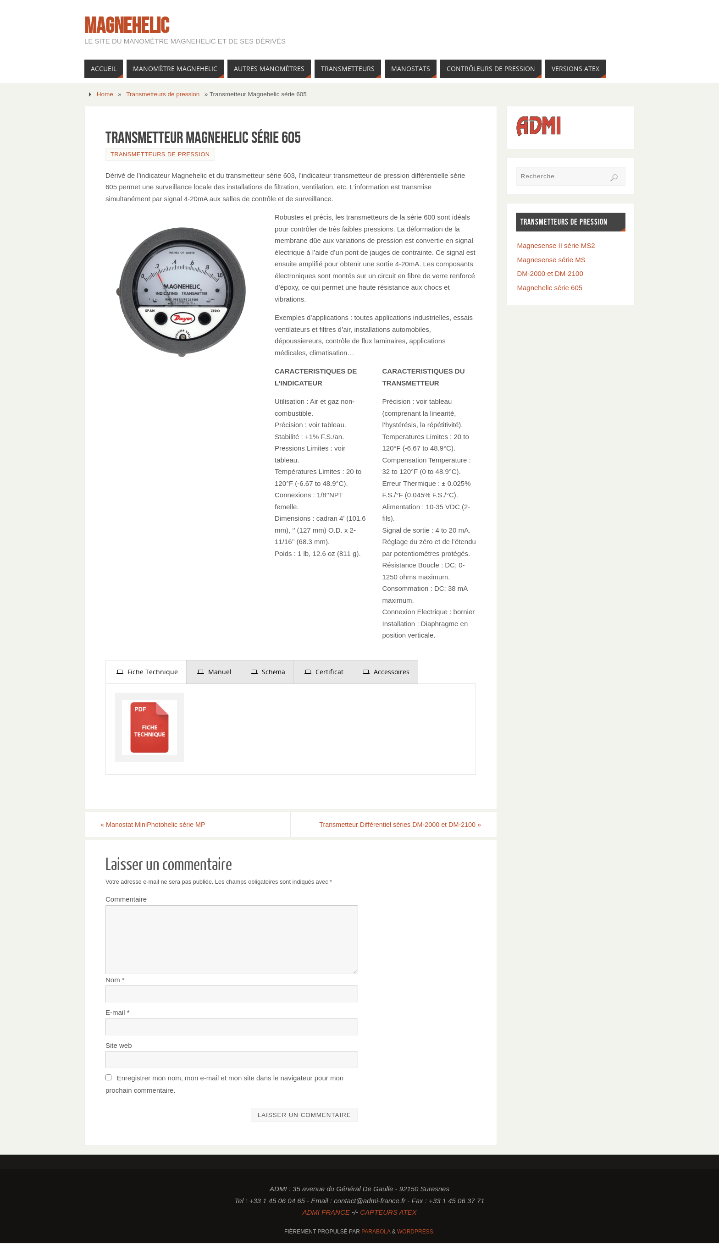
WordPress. (416, 1232)
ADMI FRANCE (325, 1213)
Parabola (375, 1232)
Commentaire (126, 900)
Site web (118, 1046)
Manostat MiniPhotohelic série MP (160, 825)
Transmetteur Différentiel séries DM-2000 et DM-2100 (391, 825)
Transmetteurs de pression (162, 94)
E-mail (117, 1013)
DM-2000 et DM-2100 (550, 273)
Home (105, 94)
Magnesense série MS (551, 260)
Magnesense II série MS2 (556, 245)
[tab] (146, 672)
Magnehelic (126, 25)
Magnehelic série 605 (550, 288)
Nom (115, 980)
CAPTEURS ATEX (388, 1213)
